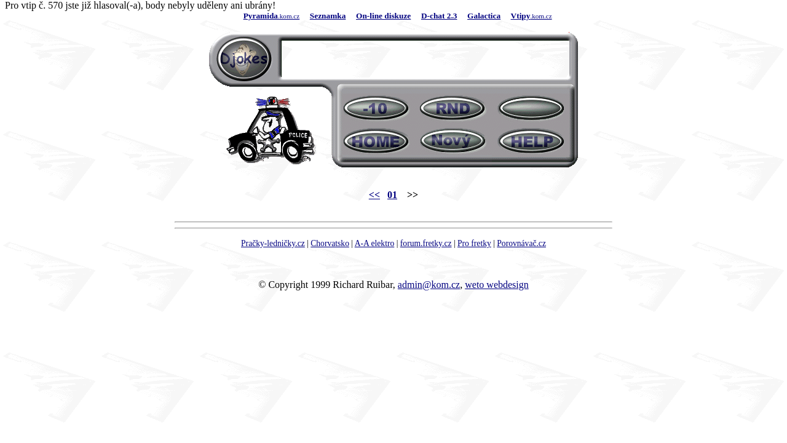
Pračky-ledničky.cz (273, 243)
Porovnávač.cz (521, 243)
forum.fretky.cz (426, 243)
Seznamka (328, 15)
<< (374, 195)
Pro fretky (474, 243)
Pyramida (260, 15)
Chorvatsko (329, 243)
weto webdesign (497, 284)
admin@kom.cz (429, 284)
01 (392, 195)
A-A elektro (375, 243)
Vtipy (521, 15)
